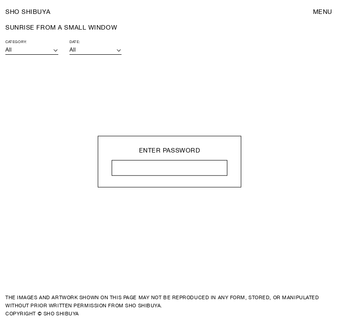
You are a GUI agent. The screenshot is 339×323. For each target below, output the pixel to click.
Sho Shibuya (27, 11)
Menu (322, 11)
